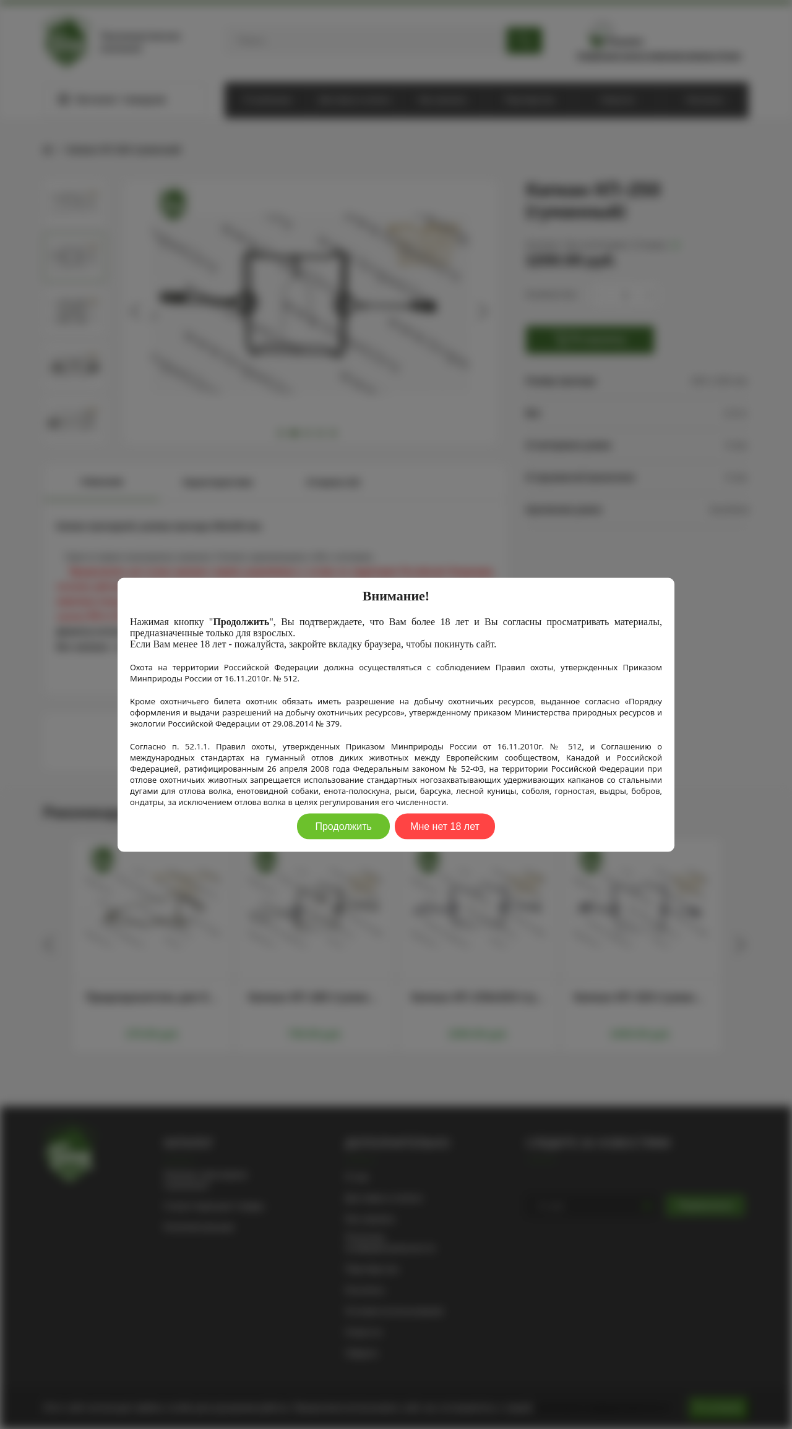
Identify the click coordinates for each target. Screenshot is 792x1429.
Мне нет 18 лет (445, 826)
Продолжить (343, 826)
